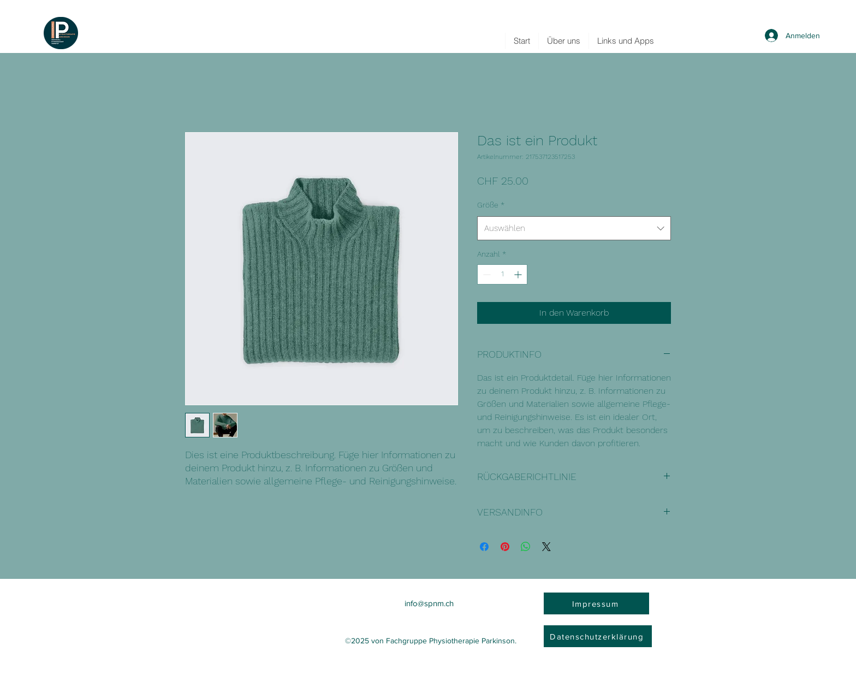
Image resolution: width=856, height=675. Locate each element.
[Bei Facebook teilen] (484, 546)
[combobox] (574, 228)
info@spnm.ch (429, 603)
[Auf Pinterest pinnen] (505, 546)
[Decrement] (485, 274)
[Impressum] (596, 603)
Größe (490, 204)
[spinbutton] (502, 274)
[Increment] (519, 274)
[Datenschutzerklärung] (598, 636)
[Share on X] (546, 546)
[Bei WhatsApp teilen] (525, 546)
